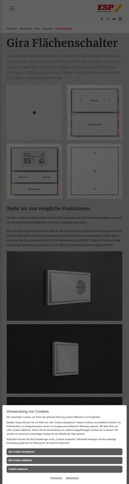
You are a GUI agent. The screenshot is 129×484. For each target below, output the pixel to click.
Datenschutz (72, 478)
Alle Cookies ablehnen (20, 460)
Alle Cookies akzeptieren (21, 451)
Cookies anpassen (18, 469)
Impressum (56, 478)
